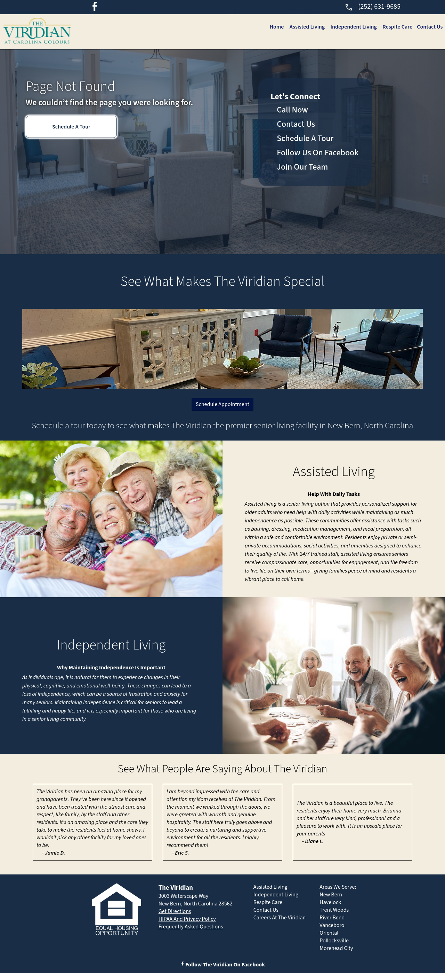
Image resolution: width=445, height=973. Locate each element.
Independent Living (353, 27)
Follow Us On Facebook (317, 153)
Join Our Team (302, 167)
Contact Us (430, 27)
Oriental (328, 933)
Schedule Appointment (222, 404)
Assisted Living (306, 27)
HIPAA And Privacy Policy (187, 919)
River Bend (332, 917)
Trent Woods (334, 910)
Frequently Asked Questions (191, 927)
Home (275, 27)
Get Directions (175, 911)
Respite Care (397, 27)
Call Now (292, 110)
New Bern (330, 894)
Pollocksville (334, 940)
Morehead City (336, 948)
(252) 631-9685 (372, 6)
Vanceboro (331, 925)
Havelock (330, 902)
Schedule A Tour (71, 127)
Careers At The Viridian (279, 917)
